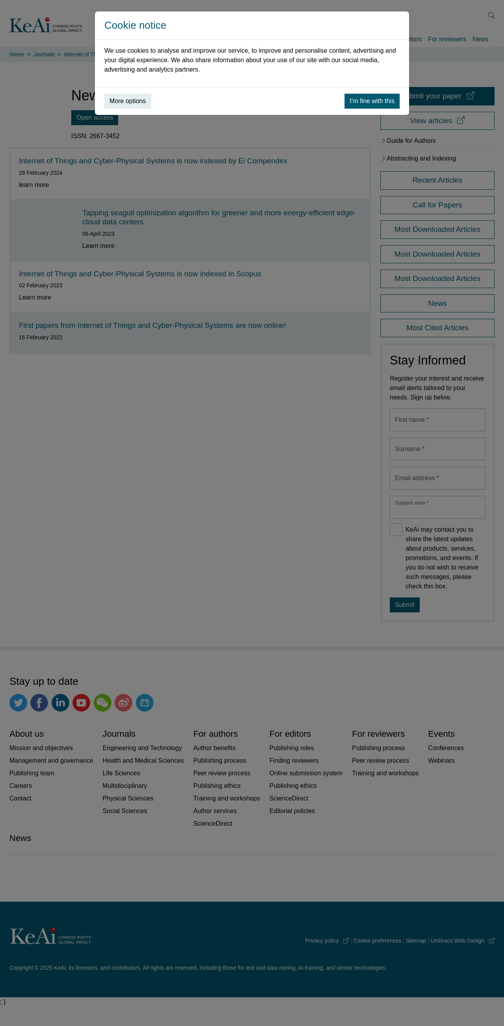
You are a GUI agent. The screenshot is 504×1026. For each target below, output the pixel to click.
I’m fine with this (372, 101)
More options (127, 101)
